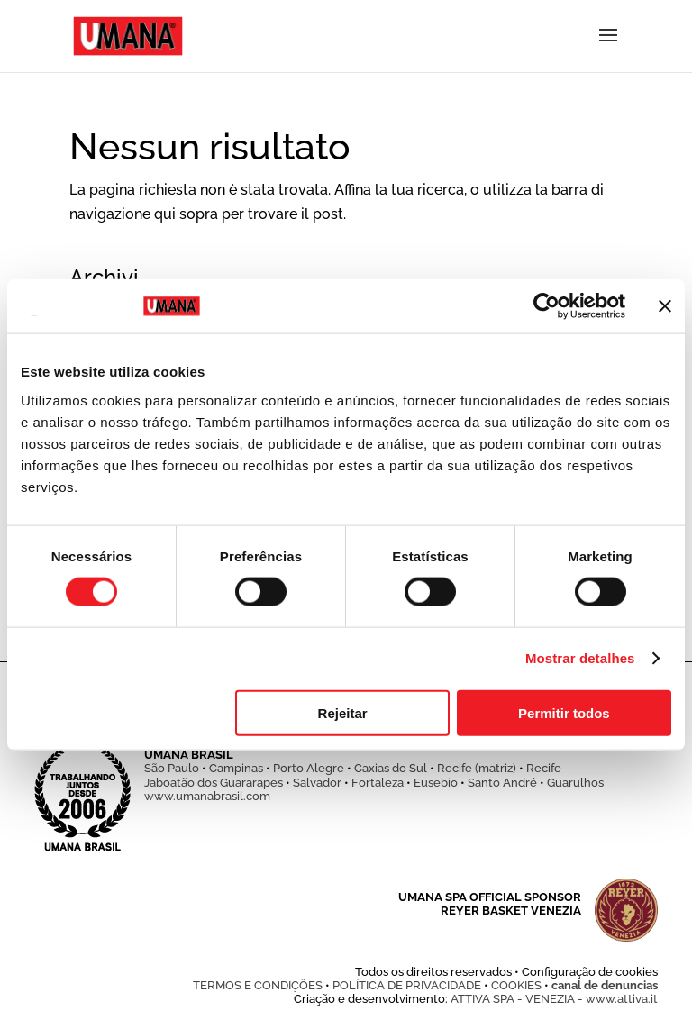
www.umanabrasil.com (207, 796)
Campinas (236, 768)
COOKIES (516, 985)
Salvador (317, 782)
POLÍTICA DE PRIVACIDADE (406, 985)
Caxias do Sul (390, 768)
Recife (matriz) (476, 768)
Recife (543, 768)
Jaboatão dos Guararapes (213, 782)
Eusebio (436, 782)
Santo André (502, 782)
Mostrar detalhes (580, 658)
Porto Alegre (308, 768)
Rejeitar (343, 712)
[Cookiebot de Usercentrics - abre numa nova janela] (546, 306)
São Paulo (171, 768)
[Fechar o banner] (665, 306)
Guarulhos (575, 782)
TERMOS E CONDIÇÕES (258, 985)
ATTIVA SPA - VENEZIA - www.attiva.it (554, 999)
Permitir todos (564, 712)
